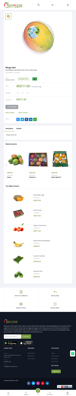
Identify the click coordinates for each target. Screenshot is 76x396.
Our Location (31, 358)
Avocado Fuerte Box (39, 256)
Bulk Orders (31, 356)
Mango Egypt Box (56, 177)
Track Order (54, 361)
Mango (9, 177)
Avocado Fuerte (37, 271)
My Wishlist (54, 358)
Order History (55, 356)
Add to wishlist (10, 112)
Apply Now (56, 371)
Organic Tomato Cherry (39, 225)
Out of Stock (11, 107)
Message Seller (23, 79)
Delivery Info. (31, 353)
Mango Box (32, 177)
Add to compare (23, 112)
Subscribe (26, 336)
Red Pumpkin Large (38, 195)
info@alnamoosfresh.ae (10, 366)
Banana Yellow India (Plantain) (41, 241)
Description (9, 128)
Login (52, 353)
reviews (18, 128)
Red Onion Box (37, 210)
